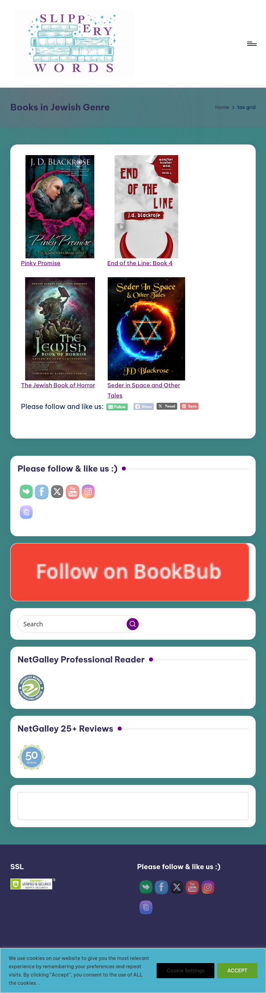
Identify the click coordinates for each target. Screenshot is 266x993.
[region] (133, 970)
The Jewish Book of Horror (58, 385)
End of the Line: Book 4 (140, 263)
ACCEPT (237, 971)
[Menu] (251, 43)
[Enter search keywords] (79, 624)
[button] (133, 624)
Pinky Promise (41, 263)
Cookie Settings (185, 971)
